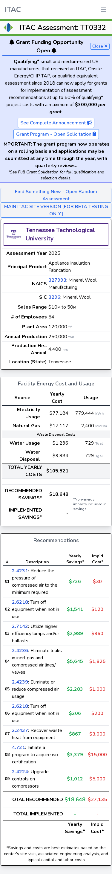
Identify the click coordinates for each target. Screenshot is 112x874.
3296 (54, 297)
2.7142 (20, 626)
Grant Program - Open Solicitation (56, 134)
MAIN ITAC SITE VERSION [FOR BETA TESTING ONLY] (56, 210)
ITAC (13, 9)
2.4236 (20, 650)
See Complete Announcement (56, 123)
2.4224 (20, 771)
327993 (57, 280)
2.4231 (20, 571)
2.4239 (20, 682)
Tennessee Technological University (60, 234)
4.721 (18, 747)
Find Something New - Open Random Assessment (56, 195)
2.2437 (20, 730)
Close (100, 46)
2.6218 (20, 602)
